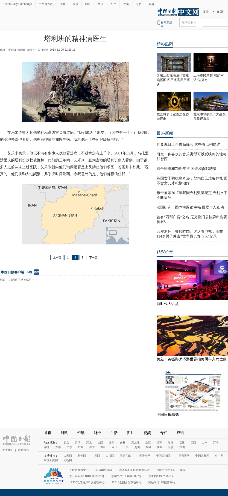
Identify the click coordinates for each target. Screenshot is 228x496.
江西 (193, 442)
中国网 (96, 455)
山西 (100, 442)
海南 (92, 447)
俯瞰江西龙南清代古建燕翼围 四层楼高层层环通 (173, 80)
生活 (100, 4)
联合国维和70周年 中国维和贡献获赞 (186, 169)
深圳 (182, 447)
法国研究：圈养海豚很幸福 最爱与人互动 (190, 207)
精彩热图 (165, 43)
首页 (47, 433)
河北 (89, 442)
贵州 (137, 447)
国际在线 (125, 455)
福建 (182, 442)
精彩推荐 (165, 252)
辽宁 (111, 442)
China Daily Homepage (17, 4)
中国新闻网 (51, 460)
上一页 (57, 257)
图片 (113, 4)
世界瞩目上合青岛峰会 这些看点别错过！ (190, 144)
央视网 (110, 455)
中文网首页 (46, 4)
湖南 (58, 447)
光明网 (68, 460)
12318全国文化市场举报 (126, 482)
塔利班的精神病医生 (21, 279)
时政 (62, 4)
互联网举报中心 (79, 470)
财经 (88, 4)
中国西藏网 (202, 455)
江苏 (159, 442)
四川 (114, 447)
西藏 (148, 447)
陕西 (159, 447)
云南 (126, 447)
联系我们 (23, 450)
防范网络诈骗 (104, 470)
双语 (151, 4)
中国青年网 (143, 455)
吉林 (123, 442)
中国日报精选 (168, 415)
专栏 (138, 4)
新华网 (82, 455)
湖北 (47, 447)
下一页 (93, 257)
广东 (69, 447)
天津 (77, 442)
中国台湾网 (183, 455)
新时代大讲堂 (168, 304)
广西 (80, 447)
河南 (216, 442)
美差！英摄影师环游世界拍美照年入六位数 (192, 359)
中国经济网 (163, 455)
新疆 (171, 447)
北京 (66, 442)
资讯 (75, 4)
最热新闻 (165, 133)
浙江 (170, 442)
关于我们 (7, 450)
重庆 (103, 447)
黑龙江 (135, 442)
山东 (204, 442)
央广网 (219, 455)
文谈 (219, 11)
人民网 (68, 455)
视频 (126, 4)
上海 (148, 442)
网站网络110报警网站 (161, 482)
